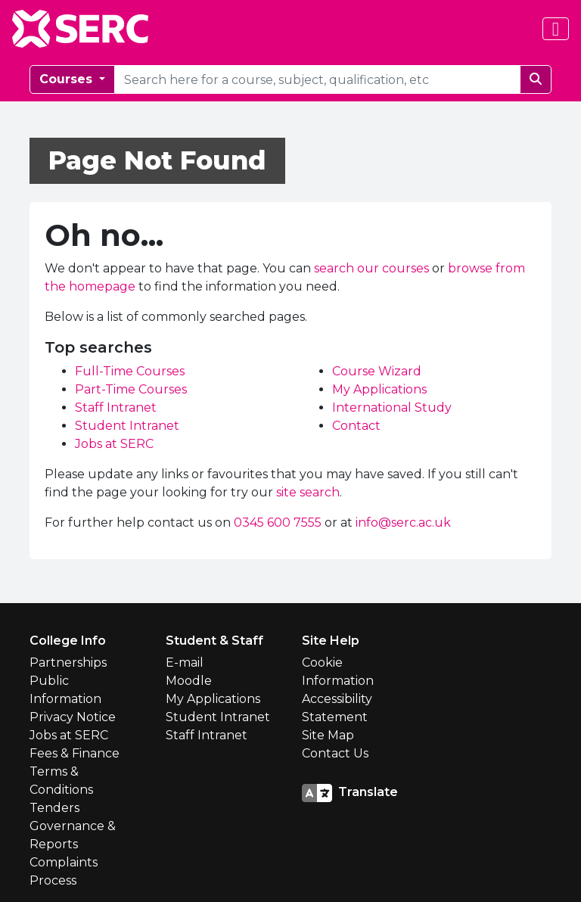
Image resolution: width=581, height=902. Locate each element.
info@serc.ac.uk (403, 522)
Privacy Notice (73, 717)
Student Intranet (127, 425)
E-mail (185, 662)
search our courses (371, 268)
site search (308, 492)
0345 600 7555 (278, 522)
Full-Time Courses (130, 371)
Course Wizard (376, 371)
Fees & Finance (75, 753)
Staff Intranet (116, 407)
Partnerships (68, 662)
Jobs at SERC (114, 444)
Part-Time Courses (131, 389)
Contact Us (335, 753)
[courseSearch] (317, 79)
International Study (392, 407)
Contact (356, 425)
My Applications (379, 389)
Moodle (189, 680)
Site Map (328, 735)
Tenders (54, 808)
